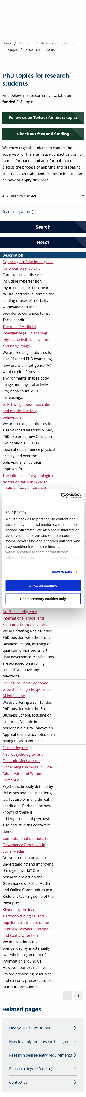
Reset (43, 242)
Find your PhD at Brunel (29, 1028)
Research (26, 43)
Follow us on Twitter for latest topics (43, 117)
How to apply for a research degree (39, 1041)
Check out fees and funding (43, 133)
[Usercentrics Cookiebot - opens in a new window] (61, 496)
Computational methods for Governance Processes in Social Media (26, 845)
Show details (61, 572)
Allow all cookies (43, 586)
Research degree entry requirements (40, 1055)
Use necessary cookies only (43, 599)
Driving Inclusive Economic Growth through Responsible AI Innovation (27, 689)
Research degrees (55, 43)
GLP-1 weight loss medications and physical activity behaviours (28, 411)
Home (7, 43)
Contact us (18, 1082)
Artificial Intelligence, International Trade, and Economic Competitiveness (25, 618)
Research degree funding (30, 1068)
